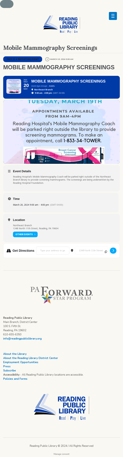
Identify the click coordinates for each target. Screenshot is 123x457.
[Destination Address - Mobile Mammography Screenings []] (91, 251)
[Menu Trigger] (113, 16)
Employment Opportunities (20, 362)
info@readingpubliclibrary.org (22, 338)
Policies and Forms (15, 379)
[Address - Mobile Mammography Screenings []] (52, 251)
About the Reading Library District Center (30, 358)
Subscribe (9, 370)
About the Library (15, 354)
